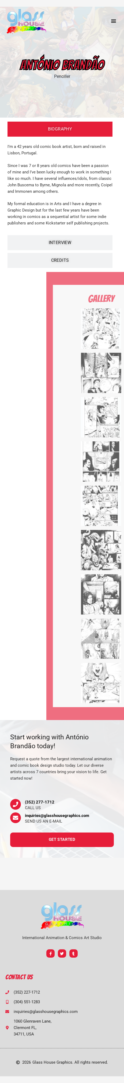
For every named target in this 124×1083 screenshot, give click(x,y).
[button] (114, 21)
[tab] (59, 129)
